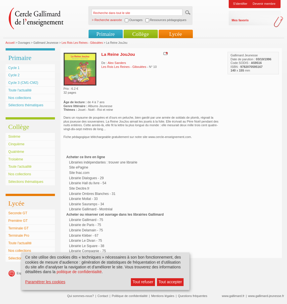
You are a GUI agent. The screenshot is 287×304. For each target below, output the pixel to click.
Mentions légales (162, 296)
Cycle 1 (14, 68)
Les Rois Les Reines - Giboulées (82, 42)
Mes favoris (240, 20)
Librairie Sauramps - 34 (86, 204)
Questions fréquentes (192, 296)
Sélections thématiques (25, 105)
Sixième (14, 137)
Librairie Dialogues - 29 (86, 178)
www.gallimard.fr (233, 296)
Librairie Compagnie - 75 (87, 251)
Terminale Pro (18, 236)
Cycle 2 (14, 75)
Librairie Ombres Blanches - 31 (92, 194)
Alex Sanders (117, 63)
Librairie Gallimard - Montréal (91, 209)
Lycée (175, 34)
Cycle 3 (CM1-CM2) (23, 83)
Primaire (105, 34)
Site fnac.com (79, 173)
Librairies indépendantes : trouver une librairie (103, 162)
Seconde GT (17, 213)
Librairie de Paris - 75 (85, 225)
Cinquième (16, 144)
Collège (140, 34)
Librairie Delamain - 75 (86, 230)
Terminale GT (18, 228)
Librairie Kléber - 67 (84, 236)
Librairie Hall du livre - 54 (88, 183)
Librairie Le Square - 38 (86, 246)
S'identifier (240, 3)
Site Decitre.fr (79, 188)
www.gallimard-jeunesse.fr (266, 296)
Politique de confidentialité (130, 296)
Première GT (18, 221)
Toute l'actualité (20, 90)
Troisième (15, 159)
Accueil (10, 42)
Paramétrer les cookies (45, 282)
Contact (103, 296)
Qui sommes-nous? (80, 296)
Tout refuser (143, 282)
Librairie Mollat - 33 (83, 199)
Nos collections (19, 98)
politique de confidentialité (79, 272)
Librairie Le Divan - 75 (85, 241)
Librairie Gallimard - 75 (86, 220)
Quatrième (16, 152)
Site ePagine (78, 167)
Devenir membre (264, 3)
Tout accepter (170, 282)
